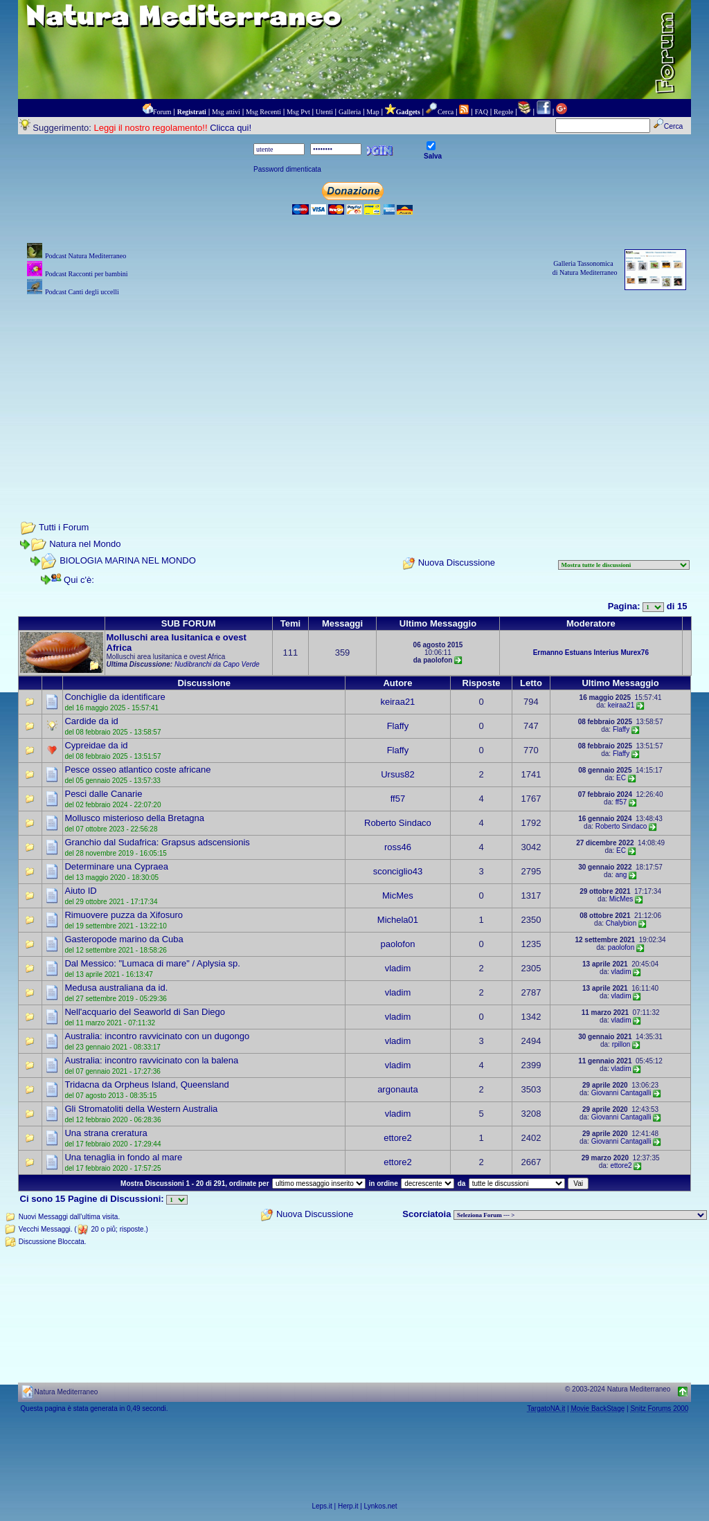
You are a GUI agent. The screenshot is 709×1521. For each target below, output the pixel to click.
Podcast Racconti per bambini (86, 274)
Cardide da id (91, 721)
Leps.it (322, 1506)
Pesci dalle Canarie (103, 794)
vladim (398, 968)
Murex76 (634, 652)
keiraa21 (397, 701)
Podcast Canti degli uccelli (82, 292)
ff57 (398, 798)
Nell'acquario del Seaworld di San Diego (144, 1012)
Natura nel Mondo (84, 544)
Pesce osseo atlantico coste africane (137, 769)
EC (621, 778)
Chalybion (621, 923)
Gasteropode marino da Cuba (123, 939)
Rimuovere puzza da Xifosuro (123, 915)
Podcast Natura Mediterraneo (85, 256)
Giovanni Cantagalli (621, 1093)
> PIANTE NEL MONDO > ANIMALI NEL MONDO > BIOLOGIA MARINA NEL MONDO (580, 1215)
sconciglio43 (398, 871)
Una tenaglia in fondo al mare (123, 1157)
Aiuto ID (80, 890)
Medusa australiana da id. (116, 987)
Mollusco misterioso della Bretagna (134, 818)
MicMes (397, 895)
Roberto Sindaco (397, 823)
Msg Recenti (263, 112)
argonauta (397, 1089)
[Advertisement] (355, 396)
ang (621, 875)
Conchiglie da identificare (114, 697)
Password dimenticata (287, 169)
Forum (162, 112)
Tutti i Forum (64, 527)
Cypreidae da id (95, 745)
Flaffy (398, 726)
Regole (503, 112)
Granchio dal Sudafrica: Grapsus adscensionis (156, 842)
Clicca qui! (230, 128)
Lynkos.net (380, 1506)
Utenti (324, 112)
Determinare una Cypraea (116, 866)
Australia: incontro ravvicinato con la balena (151, 1060)
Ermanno (548, 652)
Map (372, 112)
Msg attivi (226, 112)
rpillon (621, 1044)
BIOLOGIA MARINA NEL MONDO (128, 560)
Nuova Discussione (456, 562)
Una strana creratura (105, 1133)
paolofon (397, 944)
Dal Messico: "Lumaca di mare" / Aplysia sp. (152, 963)
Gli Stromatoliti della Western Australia (140, 1109)
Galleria (350, 112)
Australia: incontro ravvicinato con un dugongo (156, 1036)
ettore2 (397, 1138)
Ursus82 (397, 774)
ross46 (397, 847)
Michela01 (397, 920)
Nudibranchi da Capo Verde (217, 664)
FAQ (481, 112)
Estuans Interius (592, 652)
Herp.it (348, 1506)
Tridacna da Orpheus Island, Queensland (146, 1084)
